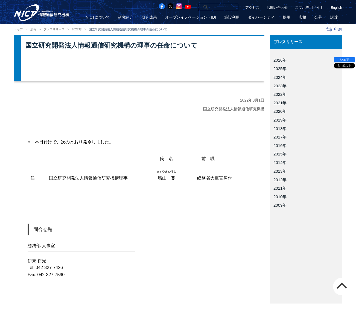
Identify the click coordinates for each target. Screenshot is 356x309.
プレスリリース (54, 29)
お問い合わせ (277, 7)
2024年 (280, 77)
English (336, 7)
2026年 (280, 60)
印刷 (338, 29)
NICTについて (98, 17)
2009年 (280, 205)
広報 (302, 17)
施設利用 (232, 17)
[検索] (211, 7)
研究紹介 (125, 17)
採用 (286, 17)
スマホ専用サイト (309, 7)
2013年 (280, 171)
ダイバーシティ (261, 17)
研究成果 (149, 17)
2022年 (77, 29)
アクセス (252, 7)
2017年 (280, 137)
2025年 (280, 68)
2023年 (280, 85)
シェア (344, 60)
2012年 (280, 179)
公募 (318, 17)
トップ (18, 29)
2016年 (280, 145)
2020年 (280, 111)
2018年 (280, 128)
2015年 (280, 154)
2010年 (280, 196)
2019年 (280, 120)
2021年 (280, 102)
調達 (334, 17)
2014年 (280, 162)
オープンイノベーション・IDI (190, 17)
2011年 (280, 188)
